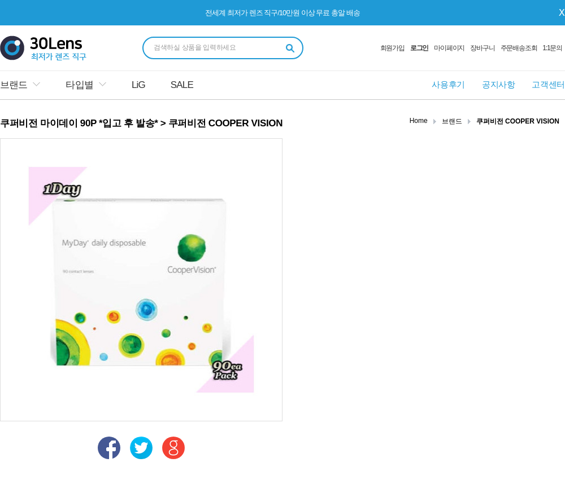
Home (419, 121)
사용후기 (448, 84)
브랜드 (13, 85)
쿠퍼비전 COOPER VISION (517, 121)
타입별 (79, 85)
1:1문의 (552, 48)
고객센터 (548, 84)
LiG (138, 85)
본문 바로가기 (0, 0)
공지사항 (498, 84)
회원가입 (392, 48)
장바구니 (482, 48)
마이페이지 (449, 48)
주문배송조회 (519, 48)
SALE (182, 85)
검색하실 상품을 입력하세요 (195, 47)
